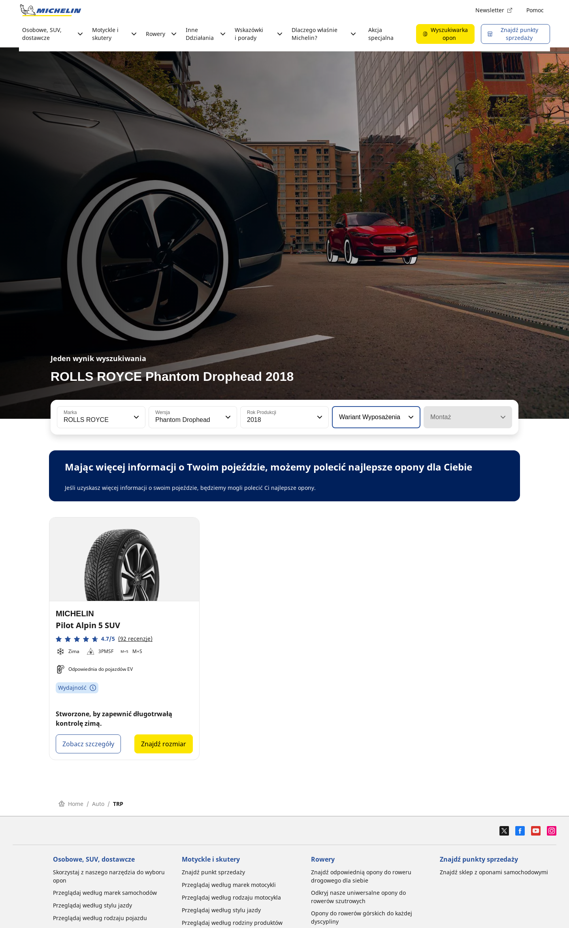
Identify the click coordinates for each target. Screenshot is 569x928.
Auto (98, 804)
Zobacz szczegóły (88, 744)
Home (70, 804)
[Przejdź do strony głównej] (50, 10)
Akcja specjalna (381, 33)
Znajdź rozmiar (163, 744)
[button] (135, 417)
